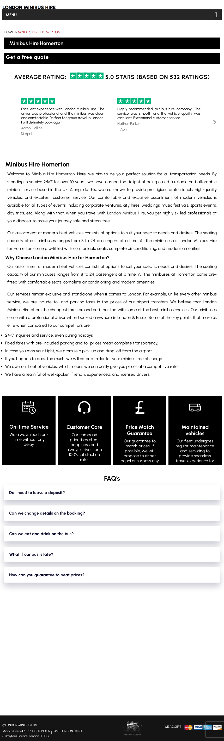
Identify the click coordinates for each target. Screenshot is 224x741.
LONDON (44, 731)
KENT (79, 731)
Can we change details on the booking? (47, 513)
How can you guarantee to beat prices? (46, 574)
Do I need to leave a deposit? (37, 492)
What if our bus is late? (31, 554)
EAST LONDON (63, 731)
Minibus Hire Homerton (39, 32)
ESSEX (31, 731)
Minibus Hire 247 (13, 731)
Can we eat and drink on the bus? (41, 533)
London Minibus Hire (126, 213)
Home (9, 32)
